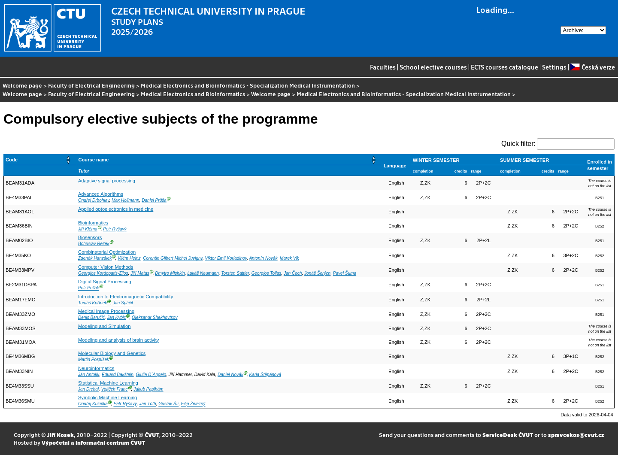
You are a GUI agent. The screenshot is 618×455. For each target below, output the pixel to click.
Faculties (383, 67)
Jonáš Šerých (317, 273)
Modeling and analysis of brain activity (118, 340)
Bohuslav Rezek (93, 243)
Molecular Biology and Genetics (111, 353)
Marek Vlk (289, 258)
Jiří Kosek (60, 434)
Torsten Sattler (235, 273)
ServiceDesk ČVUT (507, 434)
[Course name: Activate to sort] (229, 160)
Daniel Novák (230, 374)
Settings (554, 67)
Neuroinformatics (96, 368)
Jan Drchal (88, 389)
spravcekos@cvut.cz (576, 434)
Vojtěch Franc (114, 389)
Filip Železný (193, 404)
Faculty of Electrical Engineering (91, 85)
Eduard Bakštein (117, 374)
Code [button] (12, 159)
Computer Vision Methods (105, 267)
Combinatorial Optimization (107, 252)
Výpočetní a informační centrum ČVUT (93, 442)
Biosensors (90, 237)
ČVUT (152, 434)
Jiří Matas (139, 273)
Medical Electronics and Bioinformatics (193, 94)
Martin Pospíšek (93, 360)
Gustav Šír (168, 404)
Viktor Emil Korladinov (226, 258)
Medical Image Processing (106, 311)
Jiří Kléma (87, 229)
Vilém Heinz (129, 258)
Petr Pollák (88, 288)
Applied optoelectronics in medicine (115, 209)
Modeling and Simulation (104, 326)
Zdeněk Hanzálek (95, 258)
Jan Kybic (116, 317)
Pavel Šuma (344, 273)
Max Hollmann (125, 200)
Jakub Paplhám (148, 389)
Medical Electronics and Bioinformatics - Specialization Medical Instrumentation (248, 85)
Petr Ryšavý (114, 229)
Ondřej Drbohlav (93, 200)
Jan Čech (293, 273)
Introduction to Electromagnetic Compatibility (125, 296)
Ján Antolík (89, 374)
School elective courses (433, 67)
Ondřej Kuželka (93, 404)
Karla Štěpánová (265, 374)
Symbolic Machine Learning (107, 397)
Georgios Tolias (266, 273)
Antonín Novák (263, 258)
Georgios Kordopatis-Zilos (103, 273)
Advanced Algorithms (100, 194)
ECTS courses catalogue (504, 67)
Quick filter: (518, 143)
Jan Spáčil (123, 302)
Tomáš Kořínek (92, 302)
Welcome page (22, 85)
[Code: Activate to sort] (40, 160)
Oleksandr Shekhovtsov (154, 317)
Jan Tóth (147, 404)
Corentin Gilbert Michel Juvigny (173, 258)
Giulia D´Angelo (151, 374)
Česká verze (592, 67)
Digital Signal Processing (104, 281)
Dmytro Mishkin (170, 273)
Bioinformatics (93, 222)
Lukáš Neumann (202, 273)
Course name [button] (93, 159)
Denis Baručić (91, 317)
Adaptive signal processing (106, 180)
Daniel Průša (154, 200)
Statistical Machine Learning (108, 382)
